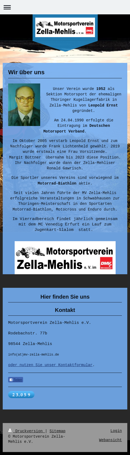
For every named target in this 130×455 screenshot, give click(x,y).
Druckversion (26, 434)
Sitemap (57, 434)
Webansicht (110, 443)
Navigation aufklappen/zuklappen (65, 7)
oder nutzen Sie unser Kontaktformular (50, 368)
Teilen (15, 384)
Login (116, 434)
